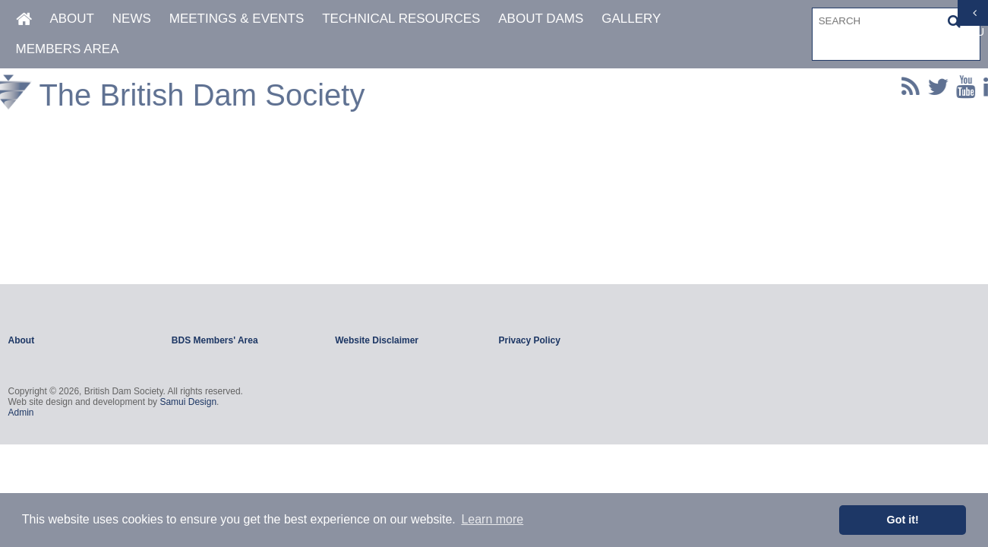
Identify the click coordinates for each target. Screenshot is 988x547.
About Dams (540, 18)
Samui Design (187, 402)
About (71, 18)
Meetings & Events (237, 18)
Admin (21, 412)
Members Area (67, 49)
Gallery (631, 18)
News (131, 18)
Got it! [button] (903, 520)
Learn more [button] (492, 519)
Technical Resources (401, 18)
